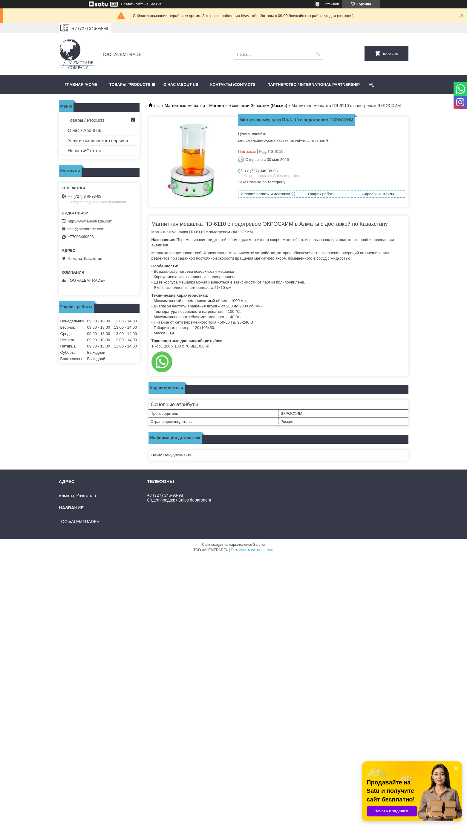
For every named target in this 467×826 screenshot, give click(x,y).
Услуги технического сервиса (98, 140)
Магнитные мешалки (185, 105)
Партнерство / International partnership (313, 84)
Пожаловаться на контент (252, 550)
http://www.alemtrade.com (90, 221)
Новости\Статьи (84, 150)
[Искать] (318, 54)
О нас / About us (84, 130)
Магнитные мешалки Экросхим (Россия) (248, 105)
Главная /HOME (81, 84)
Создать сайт (132, 4)
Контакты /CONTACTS (232, 84)
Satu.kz (259, 544)
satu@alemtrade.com (86, 229)
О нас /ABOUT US (180, 84)
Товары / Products (86, 120)
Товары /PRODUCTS (129, 84)
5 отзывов (330, 4)
